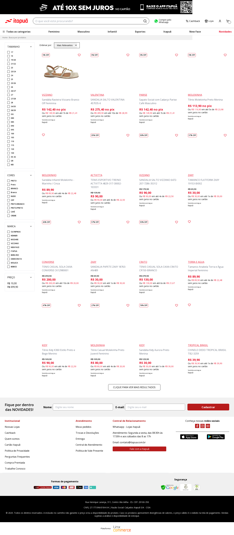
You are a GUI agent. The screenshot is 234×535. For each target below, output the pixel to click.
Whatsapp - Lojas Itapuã (126, 426)
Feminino (54, 31)
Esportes (140, 31)
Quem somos (12, 438)
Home (5, 37)
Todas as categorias (16, 31)
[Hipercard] (71, 487)
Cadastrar (208, 407)
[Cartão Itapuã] (43, 487)
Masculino (84, 31)
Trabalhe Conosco (15, 468)
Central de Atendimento (89, 444)
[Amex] (86, 487)
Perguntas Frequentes (17, 456)
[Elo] (79, 487)
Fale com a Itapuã (139, 449)
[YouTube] (208, 426)
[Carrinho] (227, 21)
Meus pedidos (83, 426)
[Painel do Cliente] (219, 21)
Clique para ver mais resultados (134, 387)
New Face (195, 31)
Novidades (225, 31)
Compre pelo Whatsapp (162, 21)
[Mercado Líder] (186, 487)
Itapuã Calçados (16, 21)
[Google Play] (216, 436)
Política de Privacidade (17, 450)
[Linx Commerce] (122, 528)
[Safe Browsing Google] (170, 487)
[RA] (196, 487)
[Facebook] (197, 426)
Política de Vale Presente (89, 450)
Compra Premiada (15, 462)
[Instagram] (202, 426)
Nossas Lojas (12, 426)
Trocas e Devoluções (87, 432)
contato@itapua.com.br (133, 442)
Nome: (47, 407)
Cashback (193, 21)
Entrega (80, 438)
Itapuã (167, 31)
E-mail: (119, 407)
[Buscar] (145, 21)
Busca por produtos (17, 37)
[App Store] (189, 436)
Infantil (112, 31)
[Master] (64, 487)
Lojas (209, 21)
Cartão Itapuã (12, 444)
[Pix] (92, 487)
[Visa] (56, 487)
